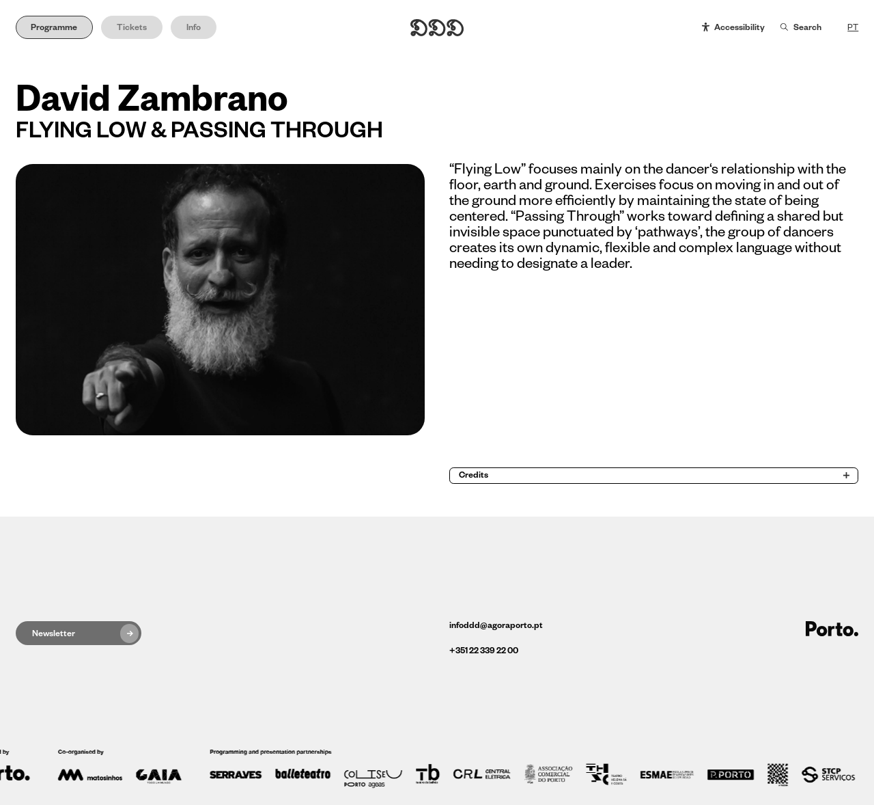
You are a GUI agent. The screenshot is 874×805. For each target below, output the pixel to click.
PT (852, 27)
